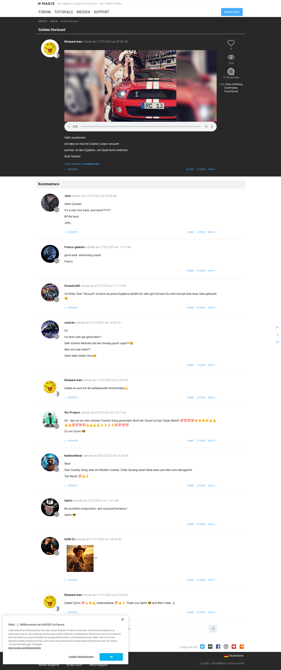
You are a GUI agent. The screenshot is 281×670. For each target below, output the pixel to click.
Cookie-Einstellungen (81, 656)
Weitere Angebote (49, 665)
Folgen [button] (190, 169)
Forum (45, 12)
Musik (54, 21)
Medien (83, 12)
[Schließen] (123, 619)
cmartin (69, 322)
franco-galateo (75, 247)
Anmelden (231, 12)
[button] (212, 169)
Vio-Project (72, 412)
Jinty (68, 196)
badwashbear (73, 455)
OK (111, 657)
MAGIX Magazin (98, 665)
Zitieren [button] (201, 169)
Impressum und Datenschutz (24, 648)
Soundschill (72, 285)
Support (101, 12)
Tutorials (63, 12)
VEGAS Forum (74, 665)
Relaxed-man (73, 41)
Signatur (72, 169)
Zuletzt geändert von (81, 164)
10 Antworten (231, 77)
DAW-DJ (70, 539)
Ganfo (68, 500)
